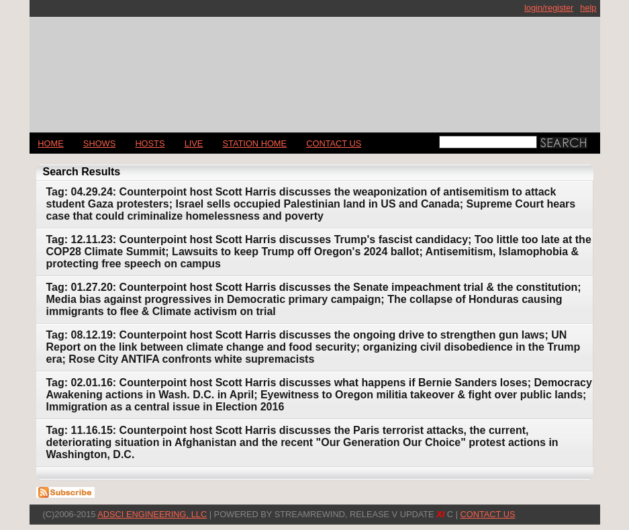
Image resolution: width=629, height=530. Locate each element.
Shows (99, 143)
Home (50, 143)
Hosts (149, 143)
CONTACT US (333, 143)
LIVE (194, 143)
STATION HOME (255, 143)
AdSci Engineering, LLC (152, 514)
